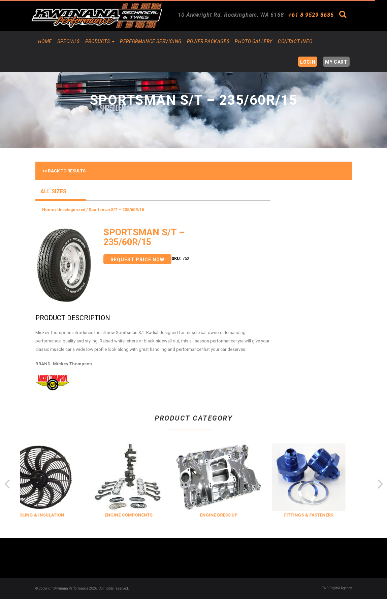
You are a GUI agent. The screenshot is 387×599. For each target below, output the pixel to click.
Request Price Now (137, 259)
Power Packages (208, 41)
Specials (68, 41)
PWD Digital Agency (336, 588)
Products (100, 41)
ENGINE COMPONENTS (140, 515)
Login (307, 62)
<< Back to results (64, 170)
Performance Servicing (151, 41)
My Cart (336, 62)
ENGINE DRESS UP (230, 515)
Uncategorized (71, 209)
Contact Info (295, 41)
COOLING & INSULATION (50, 515)
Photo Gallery (253, 41)
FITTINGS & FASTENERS (320, 515)
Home (45, 41)
